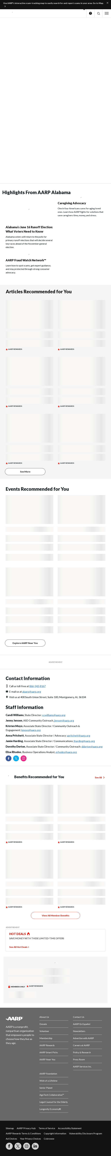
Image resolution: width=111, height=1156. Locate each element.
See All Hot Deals (18, 947)
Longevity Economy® (50, 1109)
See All (98, 777)
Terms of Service (47, 1128)
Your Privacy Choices (30, 1138)
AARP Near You (47, 1059)
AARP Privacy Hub (26, 1128)
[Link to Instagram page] (23, 758)
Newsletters (79, 1031)
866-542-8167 (37, 686)
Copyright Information (55, 1133)
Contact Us (78, 1017)
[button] (98, 13)
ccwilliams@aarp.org (53, 715)
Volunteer (44, 1031)
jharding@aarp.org (84, 741)
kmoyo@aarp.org (31, 730)
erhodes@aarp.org (66, 752)
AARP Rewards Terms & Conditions (23, 1133)
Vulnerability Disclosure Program (85, 1133)
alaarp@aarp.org (31, 691)
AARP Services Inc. (82, 1066)
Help (90, 13)
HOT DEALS (17, 934)
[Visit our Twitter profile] (16, 758)
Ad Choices (11, 1138)
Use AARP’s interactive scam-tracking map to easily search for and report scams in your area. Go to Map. (53, 3)
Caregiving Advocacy (72, 203)
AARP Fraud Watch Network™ (26, 260)
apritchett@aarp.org (78, 735)
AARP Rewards (47, 1045)
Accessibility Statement (70, 1128)
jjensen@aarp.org (64, 720)
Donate (43, 1024)
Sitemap (10, 1128)
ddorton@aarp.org (92, 746)
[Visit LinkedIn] (35, 1146)
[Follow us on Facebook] (8, 758)
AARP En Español (81, 1024)
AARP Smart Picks (48, 1052)
